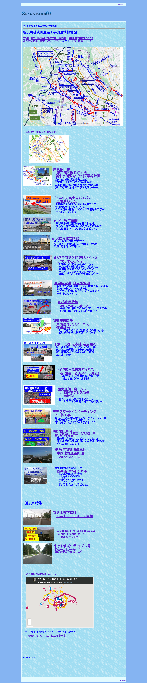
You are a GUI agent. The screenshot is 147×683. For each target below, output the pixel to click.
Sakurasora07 (121, 4)
